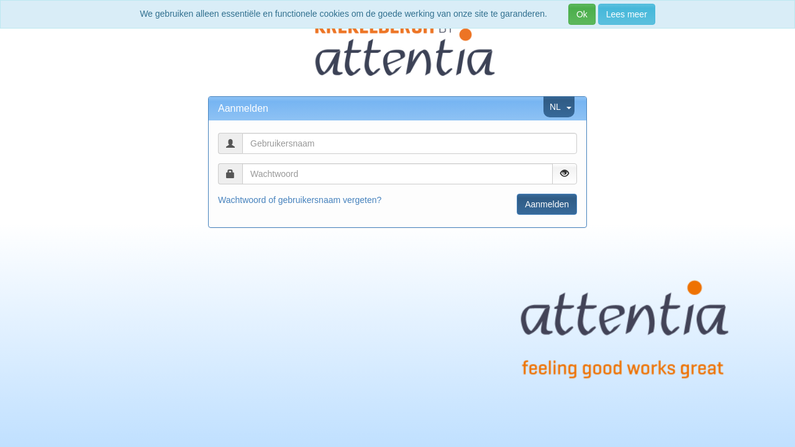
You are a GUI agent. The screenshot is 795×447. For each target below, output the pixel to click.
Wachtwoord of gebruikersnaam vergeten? (299, 200)
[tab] (397, 108)
